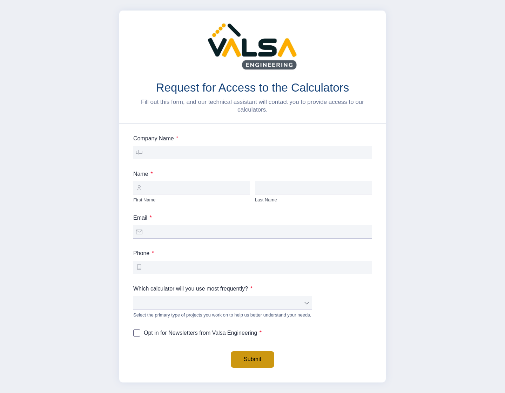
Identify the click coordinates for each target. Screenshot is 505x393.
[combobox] (222, 302)
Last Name (266, 199)
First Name (144, 199)
